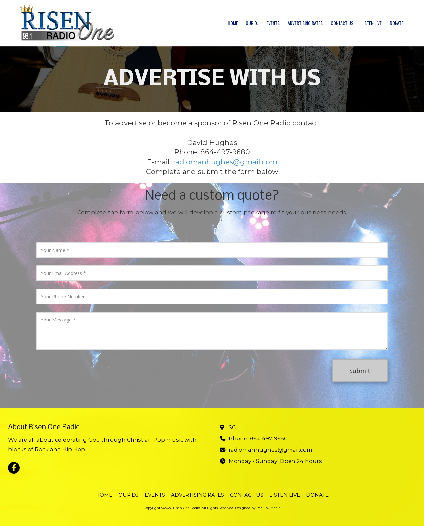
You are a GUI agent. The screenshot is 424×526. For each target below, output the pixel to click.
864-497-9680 (269, 438)
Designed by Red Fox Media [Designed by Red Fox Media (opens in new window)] (258, 508)
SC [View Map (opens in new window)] (232, 427)
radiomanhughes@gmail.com (225, 162)
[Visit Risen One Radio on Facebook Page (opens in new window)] (14, 468)
